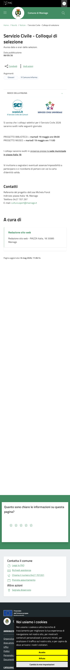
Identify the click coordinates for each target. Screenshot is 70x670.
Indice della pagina (17, 93)
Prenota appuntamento (23, 580)
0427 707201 (28, 575)
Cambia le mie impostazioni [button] (42, 664)
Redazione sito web (19, 232)
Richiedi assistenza (21, 570)
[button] (62, 93)
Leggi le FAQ (18, 565)
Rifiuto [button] (42, 658)
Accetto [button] (42, 652)
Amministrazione (12, 630)
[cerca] (63, 13)
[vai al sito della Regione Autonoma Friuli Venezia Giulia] (7, 2)
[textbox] (29, 525)
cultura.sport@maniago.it (24, 203)
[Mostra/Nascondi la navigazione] (5, 12)
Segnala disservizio (21, 590)
